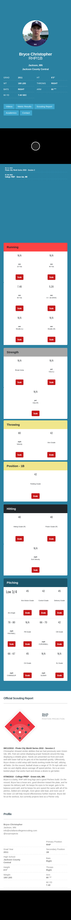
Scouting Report (44, 106)
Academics (11, 113)
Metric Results (24, 106)
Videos (9, 106)
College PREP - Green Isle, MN (33, 176)
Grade (51, 454)
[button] (35, 146)
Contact (26, 113)
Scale (19, 277)
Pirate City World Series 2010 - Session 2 (36, 169)
